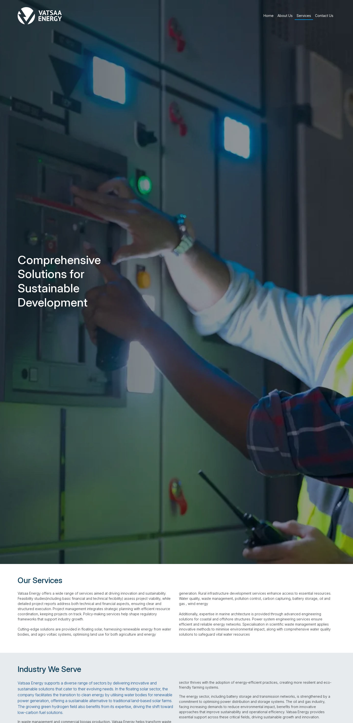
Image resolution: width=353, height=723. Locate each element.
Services (304, 15)
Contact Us (324, 15)
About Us (285, 15)
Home (269, 15)
